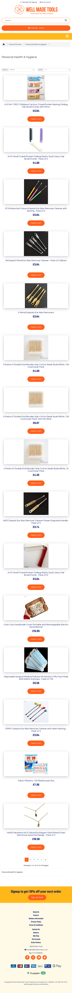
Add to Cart (36, 119)
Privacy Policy (36, 922)
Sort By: (5, 69)
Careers (36, 915)
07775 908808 (37, 953)
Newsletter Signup (29, 2)
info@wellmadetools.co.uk (37, 950)
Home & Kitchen (15, 44)
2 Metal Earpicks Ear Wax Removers (36, 312)
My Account (45, 2)
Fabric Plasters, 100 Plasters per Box (36, 781)
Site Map (36, 936)
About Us (36, 912)
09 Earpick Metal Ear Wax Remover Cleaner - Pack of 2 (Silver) (36, 260)
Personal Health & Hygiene (36, 44)
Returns (36, 932)
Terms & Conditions (36, 925)
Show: (40, 69)
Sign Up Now (37, 897)
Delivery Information (36, 918)
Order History (36, 942)
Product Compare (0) (14, 63)
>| (45, 859)
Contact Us (36, 929)
